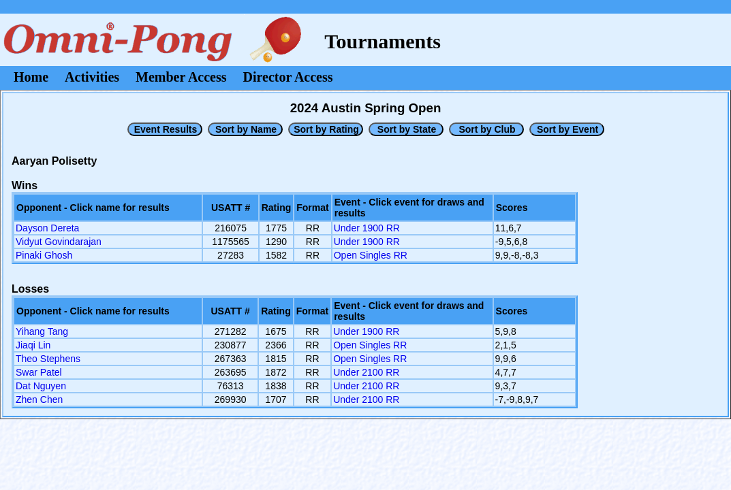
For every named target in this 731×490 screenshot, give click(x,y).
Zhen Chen (39, 399)
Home (31, 76)
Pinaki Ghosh (44, 255)
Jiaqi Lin (33, 345)
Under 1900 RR (367, 228)
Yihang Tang (42, 331)
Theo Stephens (48, 358)
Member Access (181, 76)
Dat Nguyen (41, 385)
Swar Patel (39, 372)
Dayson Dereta (47, 228)
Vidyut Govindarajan (59, 241)
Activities (92, 76)
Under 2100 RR (366, 372)
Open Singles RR (370, 255)
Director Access (288, 76)
